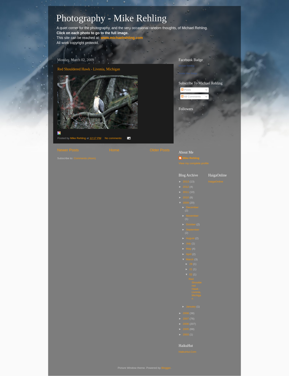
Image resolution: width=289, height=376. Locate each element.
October (191, 224)
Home (114, 150)
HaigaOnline (215, 181)
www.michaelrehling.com (122, 38)
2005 (186, 329)
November (192, 215)
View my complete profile (194, 163)
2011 (186, 192)
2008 (186, 313)
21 (191, 269)
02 (191, 274)
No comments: (114, 138)
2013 (186, 181)
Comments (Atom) (85, 158)
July (189, 243)
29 (191, 263)
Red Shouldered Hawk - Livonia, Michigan (88, 69)
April (189, 254)
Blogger (166, 367)
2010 (186, 197)
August (190, 238)
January (191, 306)
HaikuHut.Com (187, 351)
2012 (186, 186)
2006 (186, 323)
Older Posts (160, 150)
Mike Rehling (191, 158)
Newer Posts (68, 150)
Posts (186, 89)
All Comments (191, 96)
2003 (186, 334)
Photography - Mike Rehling (111, 18)
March (190, 259)
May (189, 248)
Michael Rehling (186, 66)
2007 (186, 318)
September (192, 229)
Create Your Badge (188, 73)
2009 (186, 202)
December (192, 207)
